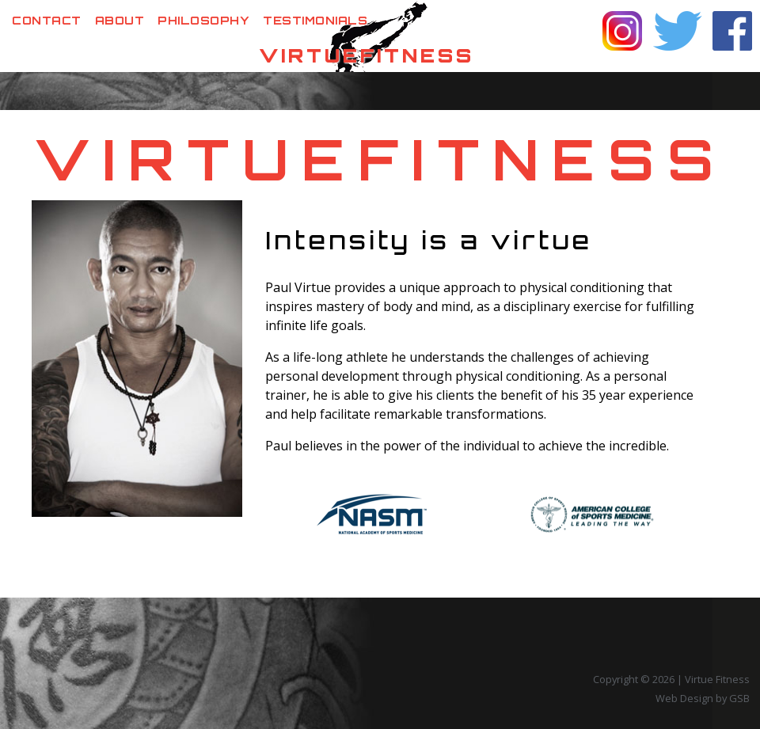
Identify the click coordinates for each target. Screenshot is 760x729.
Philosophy (203, 20)
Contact (47, 20)
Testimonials (315, 20)
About (120, 20)
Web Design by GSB (703, 698)
